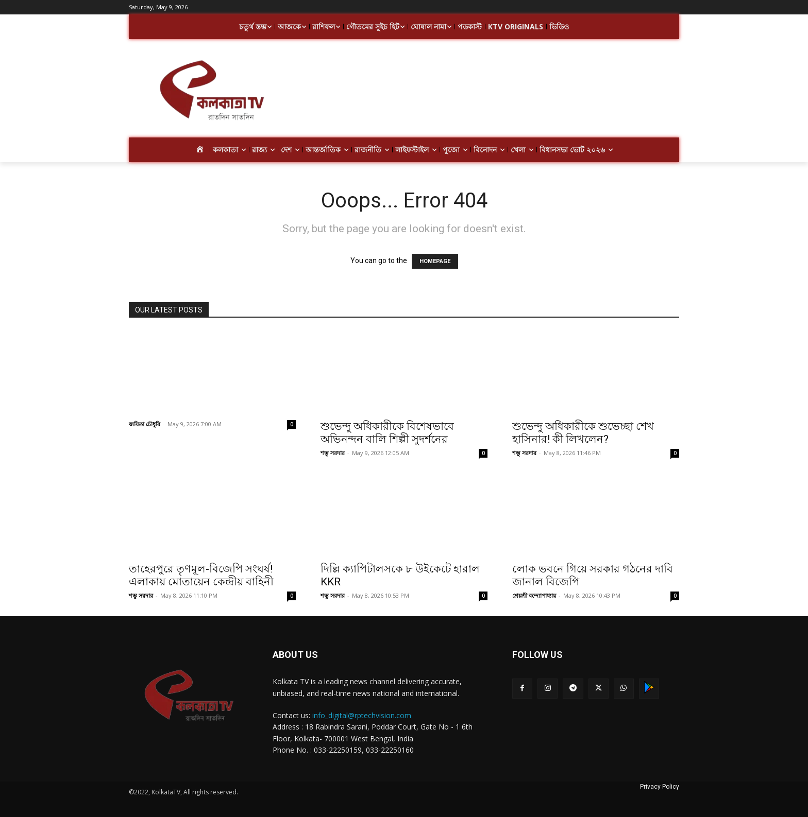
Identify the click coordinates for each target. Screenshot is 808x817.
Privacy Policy (659, 786)
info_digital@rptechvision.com (361, 715)
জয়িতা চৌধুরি (144, 424)
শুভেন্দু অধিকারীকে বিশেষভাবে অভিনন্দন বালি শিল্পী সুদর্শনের (387, 432)
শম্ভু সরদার (333, 453)
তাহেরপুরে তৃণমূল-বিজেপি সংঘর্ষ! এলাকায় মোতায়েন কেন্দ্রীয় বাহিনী (201, 575)
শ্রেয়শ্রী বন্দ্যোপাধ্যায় (534, 595)
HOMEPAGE (434, 261)
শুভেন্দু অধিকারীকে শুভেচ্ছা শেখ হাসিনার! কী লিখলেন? (583, 432)
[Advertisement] (486, 92)
